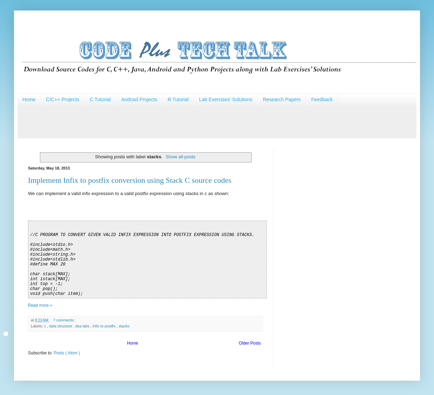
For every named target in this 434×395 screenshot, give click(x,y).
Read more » (40, 305)
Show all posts (180, 156)
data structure (61, 326)
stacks (124, 326)
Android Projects (139, 99)
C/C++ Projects (62, 99)
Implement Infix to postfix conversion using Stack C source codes (129, 180)
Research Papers (282, 99)
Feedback (321, 99)
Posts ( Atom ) (67, 353)
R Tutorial (178, 99)
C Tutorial (100, 99)
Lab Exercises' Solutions (225, 99)
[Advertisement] (145, 121)
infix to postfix (104, 326)
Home (28, 99)
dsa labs (82, 326)
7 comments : (65, 320)
